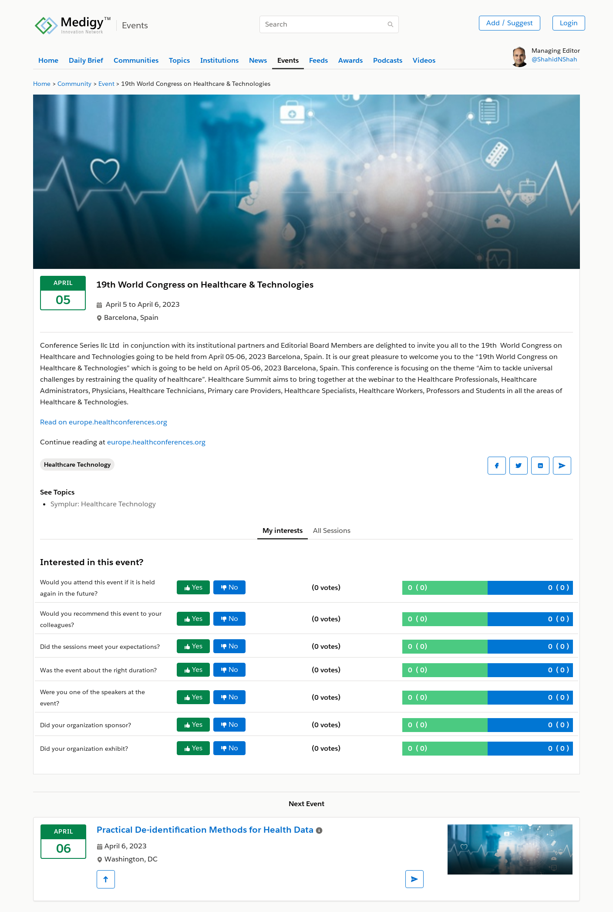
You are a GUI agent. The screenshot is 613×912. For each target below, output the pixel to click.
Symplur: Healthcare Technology (103, 504)
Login (569, 22)
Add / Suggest (509, 22)
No (229, 587)
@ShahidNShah (554, 59)
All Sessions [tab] (331, 530)
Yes (193, 587)
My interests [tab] (283, 530)
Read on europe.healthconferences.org (103, 422)
